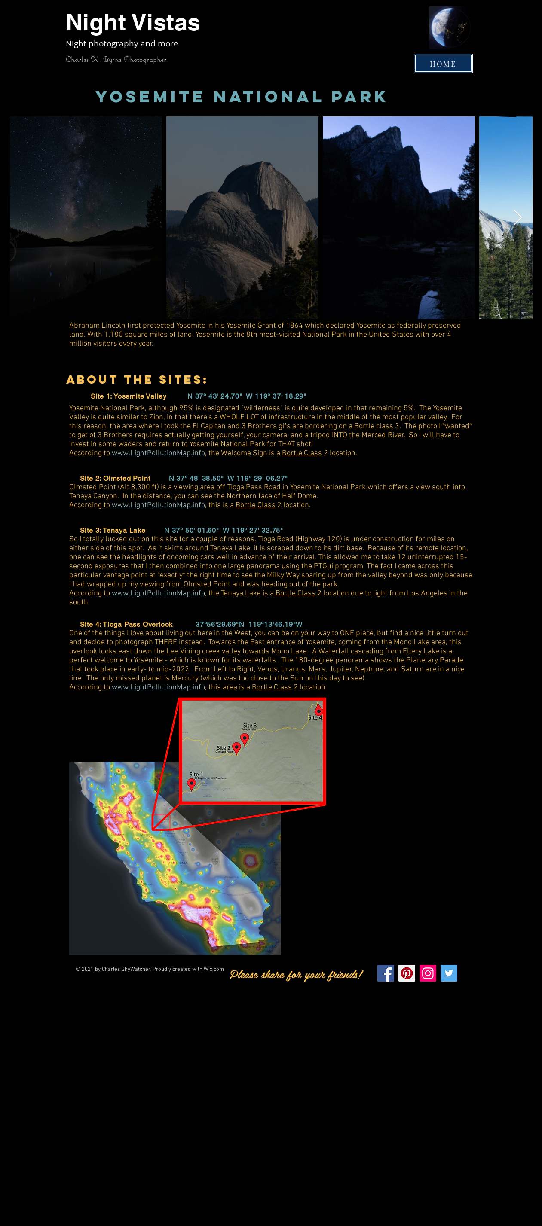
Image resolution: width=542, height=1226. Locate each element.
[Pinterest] (406, 973)
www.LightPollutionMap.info (158, 453)
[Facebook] (385, 973)
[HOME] (443, 63)
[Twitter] (449, 973)
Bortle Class (302, 453)
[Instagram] (428, 973)
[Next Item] (518, 218)
